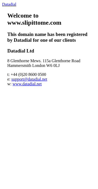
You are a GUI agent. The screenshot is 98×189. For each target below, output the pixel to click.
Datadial (9, 4)
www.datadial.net (27, 84)
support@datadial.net (29, 79)
